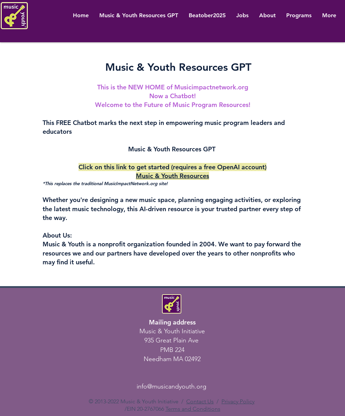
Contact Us (200, 401)
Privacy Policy (238, 401)
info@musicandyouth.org (171, 386)
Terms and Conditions (192, 408)
